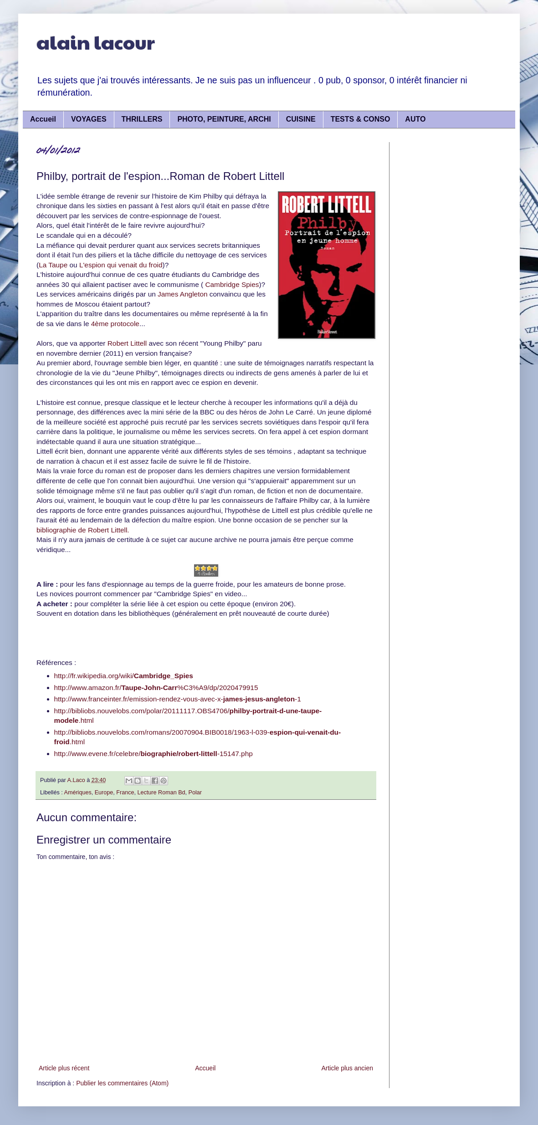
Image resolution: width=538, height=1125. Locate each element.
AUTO (415, 119)
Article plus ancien (347, 1068)
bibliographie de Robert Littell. (82, 530)
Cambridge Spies (232, 284)
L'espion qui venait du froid (121, 265)
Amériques (78, 792)
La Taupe (53, 265)
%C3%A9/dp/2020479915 (217, 687)
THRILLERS (142, 119)
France (125, 792)
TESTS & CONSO (360, 119)
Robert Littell (128, 343)
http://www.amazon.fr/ (88, 687)
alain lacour (95, 41)
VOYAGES (89, 119)
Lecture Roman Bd (161, 792)
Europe (104, 792)
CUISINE (301, 119)
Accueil (43, 119)
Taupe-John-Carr (149, 687)
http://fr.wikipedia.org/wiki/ (123, 676)
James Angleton (184, 294)
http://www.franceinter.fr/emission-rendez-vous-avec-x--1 (177, 699)
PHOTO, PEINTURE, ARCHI (224, 119)
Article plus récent (64, 1068)
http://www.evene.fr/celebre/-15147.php (153, 753)
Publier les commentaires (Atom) (122, 1083)
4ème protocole (114, 323)
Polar (195, 792)
